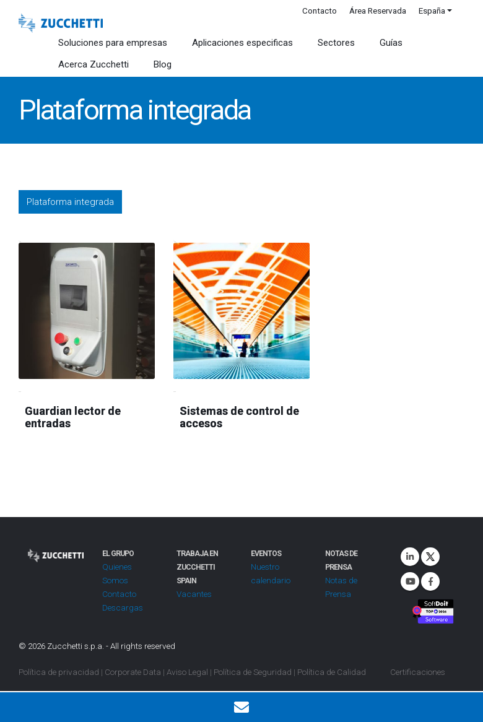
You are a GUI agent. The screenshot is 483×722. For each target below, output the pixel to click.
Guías (391, 42)
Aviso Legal (187, 672)
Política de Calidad (331, 672)
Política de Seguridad (253, 672)
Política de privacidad (59, 672)
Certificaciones (417, 672)
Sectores (336, 42)
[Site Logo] (61, 23)
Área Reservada (377, 10)
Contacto (319, 10)
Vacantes (194, 594)
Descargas (122, 607)
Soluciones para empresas (112, 42)
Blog (163, 64)
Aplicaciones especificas (242, 42)
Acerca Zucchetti (93, 64)
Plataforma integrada (70, 201)
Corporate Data (133, 672)
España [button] (432, 10)
